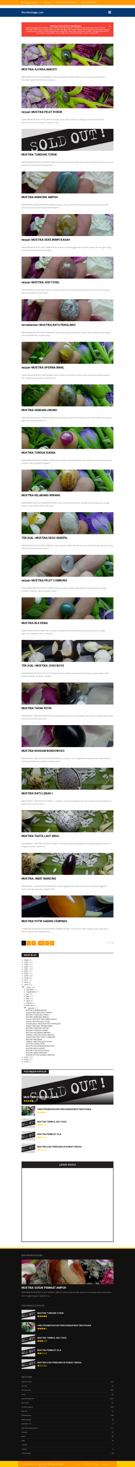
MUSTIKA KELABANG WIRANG (41, 495)
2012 (26, 1059)
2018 (26, 978)
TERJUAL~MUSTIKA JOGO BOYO (43, 665)
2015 (26, 984)
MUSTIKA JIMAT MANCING (39, 878)
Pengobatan (26, 1424)
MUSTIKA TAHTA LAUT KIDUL (40, 836)
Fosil (23, 1394)
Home (78, 1464)
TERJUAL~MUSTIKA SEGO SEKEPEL (45, 538)
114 (41, 943)
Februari (30, 1005)
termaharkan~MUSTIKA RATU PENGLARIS (49, 325)
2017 (26, 980)
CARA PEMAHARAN (88, 2)
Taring (24, 1445)
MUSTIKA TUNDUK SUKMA (38, 452)
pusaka (24, 1432)
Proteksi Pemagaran (29, 1428)
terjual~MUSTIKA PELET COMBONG (44, 580)
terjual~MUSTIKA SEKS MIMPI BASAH (46, 239)
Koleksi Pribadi (27, 1407)
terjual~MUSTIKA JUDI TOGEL (41, 282)
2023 (26, 967)
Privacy (96, 1464)
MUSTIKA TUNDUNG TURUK (39, 154)
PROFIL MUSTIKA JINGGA (66, 2)
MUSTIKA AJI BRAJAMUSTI (39, 69)
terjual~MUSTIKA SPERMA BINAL (43, 367)
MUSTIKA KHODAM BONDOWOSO (43, 750)
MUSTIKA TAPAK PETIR (36, 708)
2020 (26, 973)
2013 (26, 1057)
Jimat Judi (25, 1403)
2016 (26, 982)
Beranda (47, 2)
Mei (28, 998)
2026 (26, 960)
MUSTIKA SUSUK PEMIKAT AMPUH (44, 1287)
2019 (26, 975)
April (28, 1000)
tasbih (24, 1449)
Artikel (24, 1386)
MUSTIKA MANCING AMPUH (40, 197)
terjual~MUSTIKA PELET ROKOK (42, 112)
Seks (23, 1440)
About (87, 1464)
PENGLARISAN (26, 1420)
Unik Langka (26, 1453)
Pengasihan (26, 1415)
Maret (29, 1003)
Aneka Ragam (27, 1382)
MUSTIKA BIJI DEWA (35, 623)
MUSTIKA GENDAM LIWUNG (39, 410)
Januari (31, 1008)
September (31, 992)
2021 (26, 971)
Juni (28, 996)
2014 (28, 987)
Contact (105, 1464)
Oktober (30, 989)
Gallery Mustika (28, 1399)
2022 (26, 969)
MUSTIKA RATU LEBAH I (37, 793)
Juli (27, 994)
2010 (26, 1061)
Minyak (24, 1411)
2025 (26, 962)
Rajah (24, 1436)
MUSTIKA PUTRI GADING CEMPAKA (44, 921)
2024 (26, 964)
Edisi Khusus (26, 1390)
